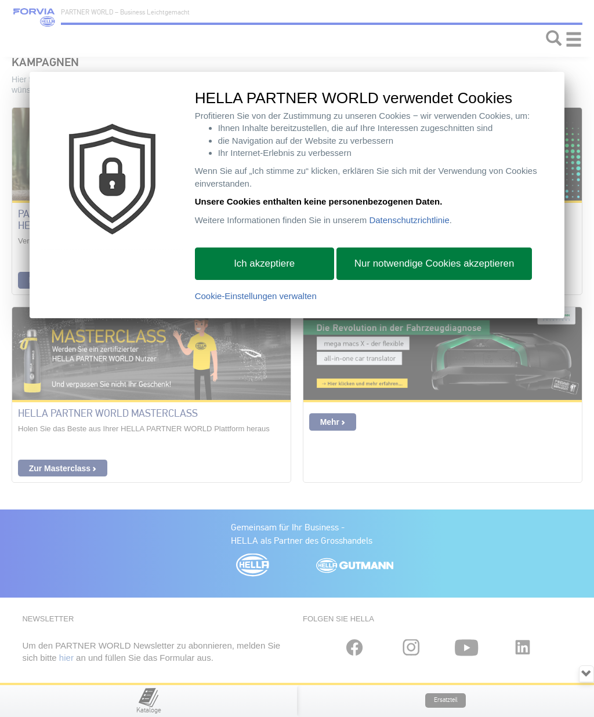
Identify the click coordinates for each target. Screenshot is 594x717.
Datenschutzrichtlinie (409, 220)
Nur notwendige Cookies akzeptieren (434, 263)
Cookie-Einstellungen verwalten (256, 296)
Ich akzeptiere (264, 263)
